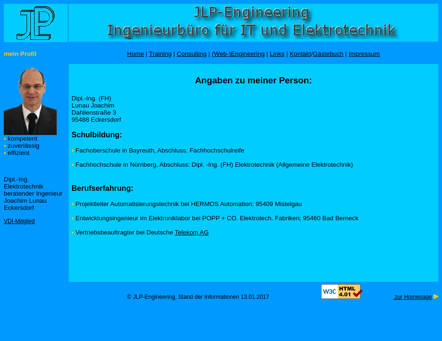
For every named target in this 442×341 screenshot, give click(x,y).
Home (135, 53)
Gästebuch (328, 53)
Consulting (192, 53)
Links (277, 53)
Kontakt (300, 53)
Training (160, 53)
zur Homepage (412, 297)
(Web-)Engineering (238, 53)
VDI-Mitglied (19, 221)
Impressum (364, 53)
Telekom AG (192, 232)
